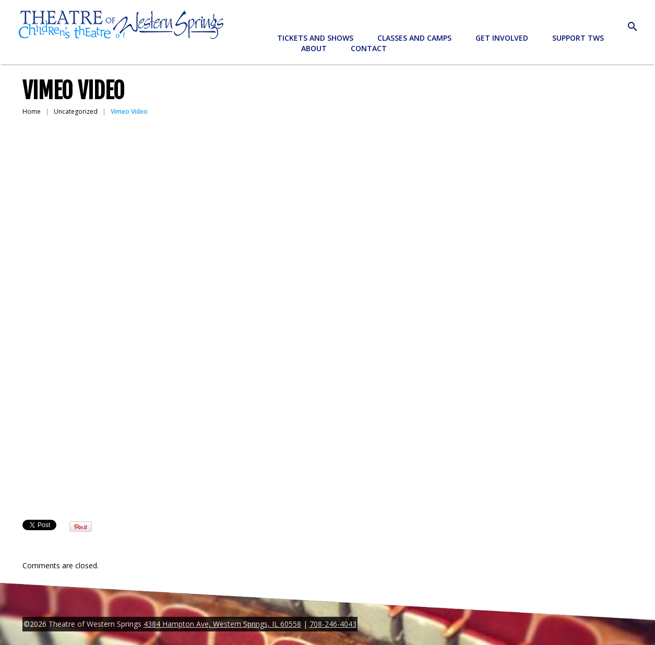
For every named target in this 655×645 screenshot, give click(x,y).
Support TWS (578, 38)
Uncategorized (76, 111)
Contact (369, 48)
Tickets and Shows (315, 38)
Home (31, 111)
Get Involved (501, 38)
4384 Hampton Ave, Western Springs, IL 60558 (222, 624)
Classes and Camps (414, 38)
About (314, 48)
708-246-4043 (332, 624)
